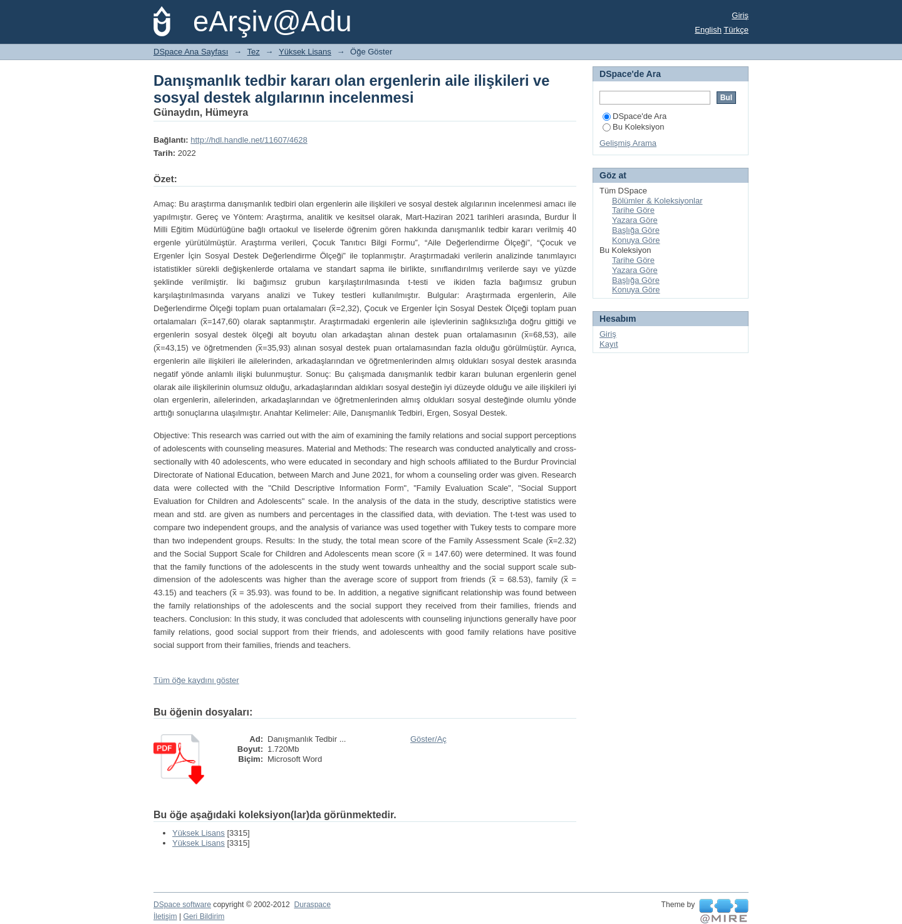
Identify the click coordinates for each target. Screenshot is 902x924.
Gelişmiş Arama (627, 143)
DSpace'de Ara (634, 116)
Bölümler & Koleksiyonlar (657, 200)
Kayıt (608, 344)
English (708, 29)
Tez (253, 51)
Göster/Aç (428, 739)
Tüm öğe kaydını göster (196, 680)
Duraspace (312, 904)
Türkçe (736, 29)
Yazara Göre (635, 220)
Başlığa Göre (636, 230)
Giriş (740, 15)
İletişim (165, 916)
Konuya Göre (636, 240)
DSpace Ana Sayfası (190, 51)
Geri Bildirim (203, 916)
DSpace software (182, 904)
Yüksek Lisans (305, 51)
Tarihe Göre (633, 210)
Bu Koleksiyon (633, 126)
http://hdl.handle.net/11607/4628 (249, 140)
